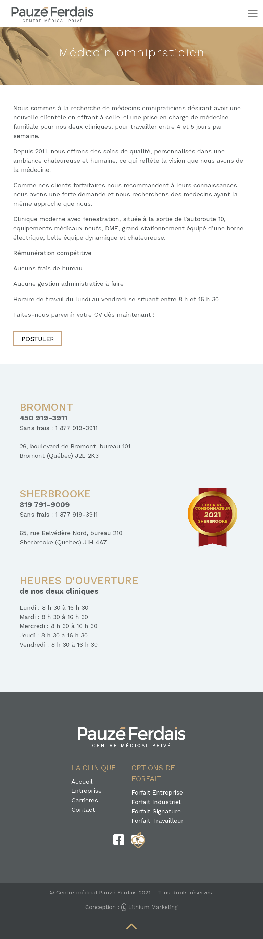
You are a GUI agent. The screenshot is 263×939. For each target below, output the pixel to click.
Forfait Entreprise (157, 792)
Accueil (82, 781)
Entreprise (86, 790)
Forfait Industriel (156, 801)
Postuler (38, 338)
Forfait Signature (156, 811)
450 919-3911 (43, 418)
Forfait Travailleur (158, 820)
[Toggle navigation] (252, 13)
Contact (83, 809)
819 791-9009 (45, 504)
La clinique (93, 767)
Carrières (84, 800)
